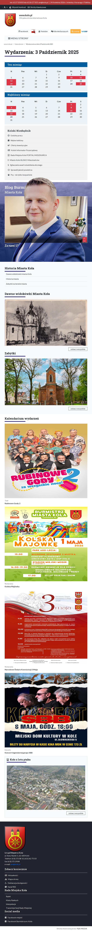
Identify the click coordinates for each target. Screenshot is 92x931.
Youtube (43, 31)
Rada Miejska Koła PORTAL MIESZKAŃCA (27, 155)
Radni (8, 896)
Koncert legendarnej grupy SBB (19, 752)
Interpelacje (10, 904)
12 (11, 81)
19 (11, 84)
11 (81, 77)
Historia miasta (12, 279)
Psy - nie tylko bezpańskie (20, 175)
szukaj (75, 31)
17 (11, 114)
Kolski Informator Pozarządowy (22, 150)
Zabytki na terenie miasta (16, 284)
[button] (12, 787)
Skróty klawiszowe (37, 7)
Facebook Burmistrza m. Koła (18, 921)
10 (71, 77)
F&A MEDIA (82, 928)
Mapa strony (11, 879)
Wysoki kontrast (17, 7)
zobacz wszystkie (78, 349)
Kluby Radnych (11, 900)
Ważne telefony (15, 140)
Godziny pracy (15, 135)
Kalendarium (19, 44)
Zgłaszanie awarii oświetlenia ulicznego (25, 165)
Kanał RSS (10, 887)
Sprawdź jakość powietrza (20, 170)
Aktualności (11, 875)
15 (71, 110)
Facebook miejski (13, 917)
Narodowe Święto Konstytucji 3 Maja (21, 669)
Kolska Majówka (12, 586)
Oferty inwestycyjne (17, 145)
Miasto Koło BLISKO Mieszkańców (23, 160)
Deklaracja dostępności (16, 883)
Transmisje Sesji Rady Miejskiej (18, 908)
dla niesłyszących (59, 31)
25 (81, 84)
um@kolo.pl (15, 864)
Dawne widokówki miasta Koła (18, 274)
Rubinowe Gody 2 (12, 503)
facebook (23, 31)
